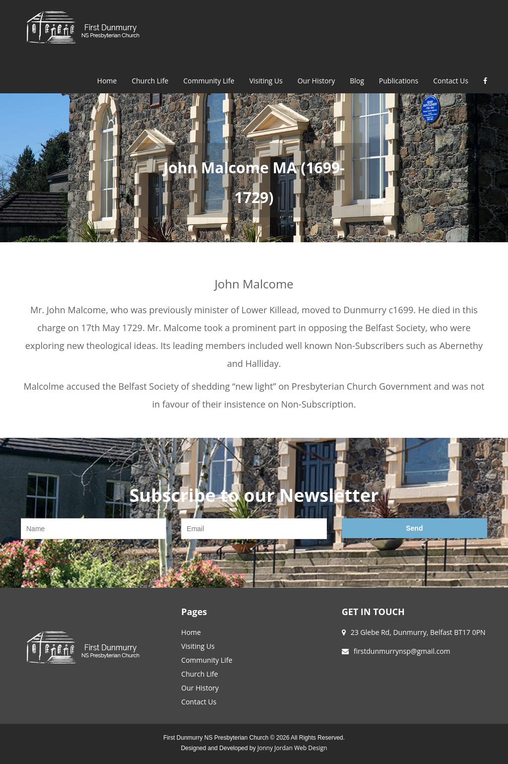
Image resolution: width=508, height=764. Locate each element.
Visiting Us (265, 80)
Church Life (149, 80)
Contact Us (450, 80)
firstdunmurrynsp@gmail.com (402, 651)
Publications (398, 80)
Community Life (208, 80)
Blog (357, 80)
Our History (316, 80)
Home (107, 80)
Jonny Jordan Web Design (292, 748)
